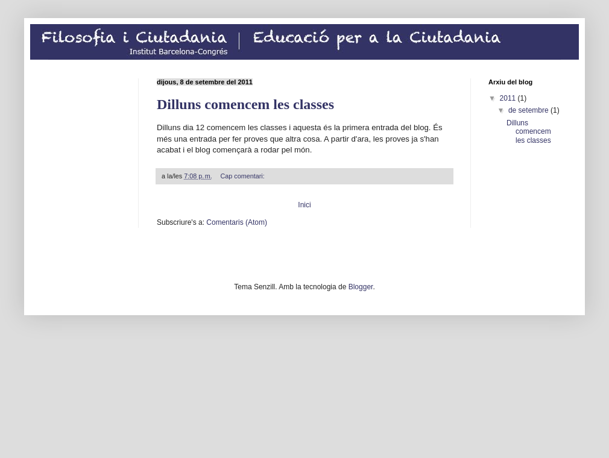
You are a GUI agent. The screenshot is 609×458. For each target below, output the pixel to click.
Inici (304, 205)
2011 (509, 98)
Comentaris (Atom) (236, 222)
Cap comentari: (244, 176)
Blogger (361, 287)
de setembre (529, 110)
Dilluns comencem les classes (245, 104)
